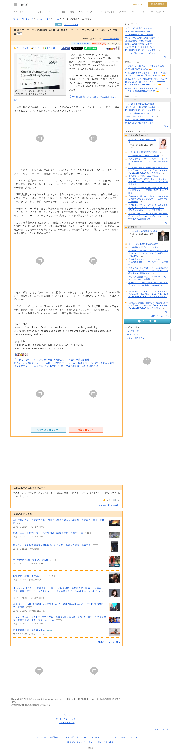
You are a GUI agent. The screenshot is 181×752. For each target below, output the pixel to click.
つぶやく (38, 48)
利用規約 (54, 737)
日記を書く (52, 48)
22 (158, 53)
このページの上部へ (161, 729)
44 (157, 104)
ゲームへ (66, 715)
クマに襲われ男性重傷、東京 (138, 31)
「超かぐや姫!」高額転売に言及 (139, 116)
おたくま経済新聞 (111, 39)
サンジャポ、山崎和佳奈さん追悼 (140, 38)
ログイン (137, 4)
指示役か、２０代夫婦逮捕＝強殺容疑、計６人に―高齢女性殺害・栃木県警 (52, 545)
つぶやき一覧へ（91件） (109, 505)
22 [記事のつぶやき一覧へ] (88, 533)
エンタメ (40, 12)
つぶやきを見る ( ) (48, 429)
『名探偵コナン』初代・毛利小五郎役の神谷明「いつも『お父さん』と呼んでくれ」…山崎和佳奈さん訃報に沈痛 (148, 216)
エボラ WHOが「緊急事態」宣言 (139, 47)
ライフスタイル (158, 12)
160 (158, 47)
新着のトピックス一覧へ (109, 642)
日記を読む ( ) (86, 429)
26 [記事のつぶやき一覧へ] (95, 545)
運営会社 (71, 742)
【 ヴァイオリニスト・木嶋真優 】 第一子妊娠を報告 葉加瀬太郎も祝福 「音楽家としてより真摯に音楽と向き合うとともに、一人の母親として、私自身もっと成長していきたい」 (59, 591)
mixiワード (139, 737)
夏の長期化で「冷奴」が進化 (138, 41)
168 (154, 41)
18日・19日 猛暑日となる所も (138, 28)
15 (157, 116)
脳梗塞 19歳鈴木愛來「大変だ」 (139, 44)
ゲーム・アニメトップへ (67, 719)
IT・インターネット (106, 12)
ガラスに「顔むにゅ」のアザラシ (140, 53)
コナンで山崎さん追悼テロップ (139, 113)
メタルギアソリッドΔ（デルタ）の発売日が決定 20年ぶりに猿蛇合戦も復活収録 (56, 366)
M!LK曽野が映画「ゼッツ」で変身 (30, 559)
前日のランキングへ (160, 316)
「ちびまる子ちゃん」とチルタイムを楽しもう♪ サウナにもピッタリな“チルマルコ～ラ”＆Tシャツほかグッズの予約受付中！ (148, 207)
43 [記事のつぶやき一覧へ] (52, 576)
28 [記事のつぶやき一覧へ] (20, 523)
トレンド (52, 12)
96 (156, 35)
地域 (72, 12)
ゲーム (56, 19)
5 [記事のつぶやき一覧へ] (29, 607)
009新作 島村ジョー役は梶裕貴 (139, 119)
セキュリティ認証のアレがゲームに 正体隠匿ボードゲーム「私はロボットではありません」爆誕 (64, 363)
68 (157, 44)
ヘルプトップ (133, 331)
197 (154, 31)
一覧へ (165, 57)
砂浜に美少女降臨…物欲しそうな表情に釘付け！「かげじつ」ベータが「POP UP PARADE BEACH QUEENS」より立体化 (148, 170)
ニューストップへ (67, 722)
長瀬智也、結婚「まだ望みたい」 (30, 576)
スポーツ (123, 12)
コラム (144, 12)
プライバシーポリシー (86, 742)
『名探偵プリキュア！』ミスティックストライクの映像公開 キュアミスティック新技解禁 (148, 161)
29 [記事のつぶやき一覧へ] (53, 560)
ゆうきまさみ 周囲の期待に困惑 (139, 123)
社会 (63, 12)
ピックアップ (131, 24)
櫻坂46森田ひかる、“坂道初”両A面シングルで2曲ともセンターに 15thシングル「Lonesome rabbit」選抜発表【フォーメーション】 (147, 82)
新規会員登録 (158, 4)
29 (159, 50)
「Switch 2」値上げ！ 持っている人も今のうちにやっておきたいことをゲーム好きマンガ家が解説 (148, 199)
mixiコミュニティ (103, 737)
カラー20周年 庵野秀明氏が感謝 (139, 104)
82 (156, 120)
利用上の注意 (133, 334)
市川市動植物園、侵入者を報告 (29, 630)
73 (157, 123)
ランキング (130, 131)
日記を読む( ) (99, 43)
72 (156, 28)
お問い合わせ (77, 737)
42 (158, 38)
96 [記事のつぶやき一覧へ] (50, 630)
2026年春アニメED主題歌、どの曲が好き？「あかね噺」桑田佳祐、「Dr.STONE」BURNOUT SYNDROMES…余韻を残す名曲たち (148, 294)
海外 (134, 12)
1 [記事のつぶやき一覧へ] (58, 620)
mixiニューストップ (22, 12)
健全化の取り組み (106, 742)
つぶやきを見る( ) (81, 43)
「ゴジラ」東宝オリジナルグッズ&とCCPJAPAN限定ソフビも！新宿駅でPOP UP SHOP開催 (148, 190)
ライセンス (64, 737)
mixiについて (43, 737)
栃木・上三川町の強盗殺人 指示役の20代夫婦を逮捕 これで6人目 (48, 533)
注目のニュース (132, 96)
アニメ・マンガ (71, 24)
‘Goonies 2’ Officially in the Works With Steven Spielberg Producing (62, 327)
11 (142, 202)
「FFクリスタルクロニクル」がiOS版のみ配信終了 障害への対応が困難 (51, 359)
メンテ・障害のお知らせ (138, 338)
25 (156, 113)
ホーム (16, 19)
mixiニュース (27, 19)
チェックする (23, 48)
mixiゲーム (89, 737)
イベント (116, 737)
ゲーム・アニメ (85, 12)
